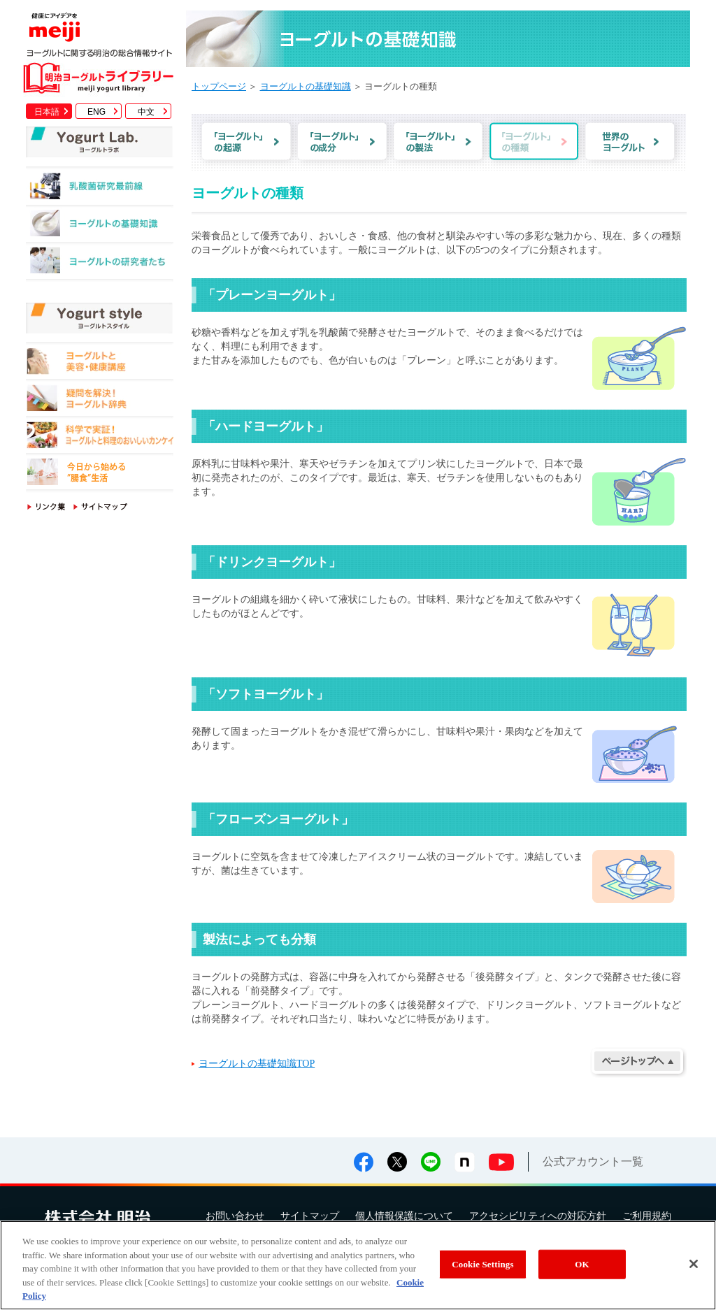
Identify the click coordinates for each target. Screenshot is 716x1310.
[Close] (693, 1263)
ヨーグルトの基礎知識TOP (257, 1063)
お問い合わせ (235, 1216)
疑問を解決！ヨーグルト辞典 (99, 400)
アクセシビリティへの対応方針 (537, 1216)
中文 (146, 112)
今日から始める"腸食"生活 (99, 474)
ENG (96, 112)
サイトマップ (309, 1216)
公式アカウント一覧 (593, 1161)
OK (582, 1264)
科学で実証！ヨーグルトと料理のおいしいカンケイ (99, 437)
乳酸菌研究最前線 (99, 189)
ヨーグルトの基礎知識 (99, 226)
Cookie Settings (482, 1264)
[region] (358, 1265)
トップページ (219, 86)
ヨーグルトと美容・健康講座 (99, 363)
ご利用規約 (646, 1216)
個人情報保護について (404, 1216)
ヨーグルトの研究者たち (99, 263)
